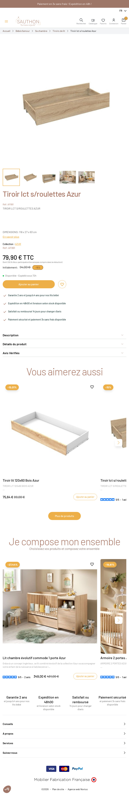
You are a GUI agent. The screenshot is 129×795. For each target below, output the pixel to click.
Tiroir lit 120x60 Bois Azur (21, 480)
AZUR (18, 244)
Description (63, 335)
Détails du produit (63, 344)
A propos (64, 733)
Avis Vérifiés (63, 353)
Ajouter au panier (28, 284)
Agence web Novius (78, 789)
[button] (113, 21)
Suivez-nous (64, 752)
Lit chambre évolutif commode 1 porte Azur (34, 658)
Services (64, 743)
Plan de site (58, 789)
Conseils (64, 724)
